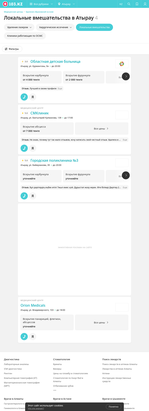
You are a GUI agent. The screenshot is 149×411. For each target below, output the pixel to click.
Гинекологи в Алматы (15, 408)
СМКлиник (39, 113)
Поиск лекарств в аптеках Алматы (119, 364)
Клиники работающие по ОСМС (25, 35)
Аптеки (106, 373)
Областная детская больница (55, 61)
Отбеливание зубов (63, 385)
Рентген (8, 373)
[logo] (13, 4)
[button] (41, 4)
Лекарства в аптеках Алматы (117, 368)
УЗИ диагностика (13, 368)
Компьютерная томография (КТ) (20, 377)
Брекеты (57, 364)
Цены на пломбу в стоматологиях (70, 373)
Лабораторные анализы (16, 364)
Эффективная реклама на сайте (75, 247)
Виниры (57, 368)
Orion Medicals (33, 305)
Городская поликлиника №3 (54, 160)
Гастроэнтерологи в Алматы (18, 403)
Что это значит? (36, 408)
